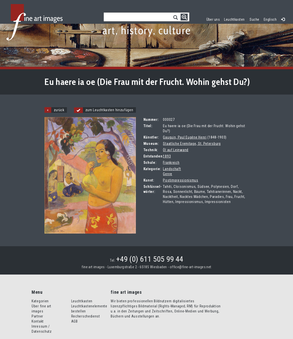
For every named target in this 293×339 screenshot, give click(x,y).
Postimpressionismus (180, 180)
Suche (254, 19)
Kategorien (40, 301)
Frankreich (171, 163)
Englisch (270, 19)
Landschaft (172, 169)
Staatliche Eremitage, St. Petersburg (192, 144)
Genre (167, 174)
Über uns (213, 19)
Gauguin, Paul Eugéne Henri (184, 137)
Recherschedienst (85, 316)
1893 (167, 156)
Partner (37, 316)
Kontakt (38, 321)
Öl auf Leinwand (175, 150)
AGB (74, 321)
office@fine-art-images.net (190, 267)
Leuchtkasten (235, 18)
